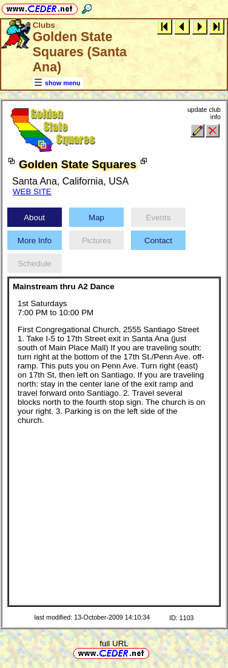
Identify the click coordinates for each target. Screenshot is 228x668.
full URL (113, 643)
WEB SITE (32, 191)
